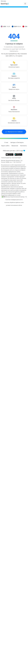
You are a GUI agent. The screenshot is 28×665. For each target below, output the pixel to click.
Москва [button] (3, 1)
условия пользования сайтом (14, 205)
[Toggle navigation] (25, 3)
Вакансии (15, 146)
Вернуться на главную (14, 132)
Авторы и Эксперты (17, 142)
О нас (6, 142)
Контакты (23, 146)
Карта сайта (5, 146)
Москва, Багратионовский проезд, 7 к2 (16, 197)
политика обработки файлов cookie (14, 202)
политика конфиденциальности (14, 199)
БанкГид (5, 4)
